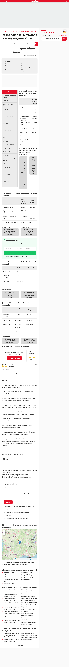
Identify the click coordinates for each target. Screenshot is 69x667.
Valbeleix (23, 48)
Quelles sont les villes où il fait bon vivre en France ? (10, 295)
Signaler (35, 364)
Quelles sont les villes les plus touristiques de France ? (28, 295)
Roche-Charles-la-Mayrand (28, 31)
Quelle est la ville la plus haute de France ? (29, 340)
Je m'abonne (18, 253)
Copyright (20, 645)
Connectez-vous (29, 498)
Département (8, 65)
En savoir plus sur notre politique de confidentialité (15, 256)
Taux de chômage (8, 222)
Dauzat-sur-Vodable (27, 50)
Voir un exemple (62, 35)
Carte (22, 71)
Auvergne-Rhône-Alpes (28, 582)
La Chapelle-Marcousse (11, 575)
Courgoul (24, 575)
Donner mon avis (14, 358)
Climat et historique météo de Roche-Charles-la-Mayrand (29, 592)
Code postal (8, 63)
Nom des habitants (9, 69)
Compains (24, 577)
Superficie (23, 63)
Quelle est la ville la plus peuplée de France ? (29, 232)
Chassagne (16, 52)
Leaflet (15, 559)
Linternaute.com (46, 35)
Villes (6, 31)
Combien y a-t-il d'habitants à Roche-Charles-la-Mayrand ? (10, 232)
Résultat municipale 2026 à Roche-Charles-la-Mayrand (11, 635)
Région (7, 67)
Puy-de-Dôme (14, 31)
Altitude (23, 65)
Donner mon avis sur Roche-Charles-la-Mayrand (24, 172)
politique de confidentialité (21, 518)
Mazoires (24, 572)
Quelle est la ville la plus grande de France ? (10, 340)
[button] (20, 542)
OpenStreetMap (27, 559)
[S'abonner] (54, 39)
